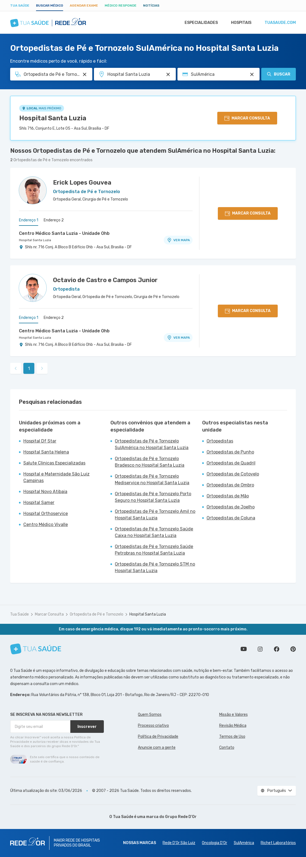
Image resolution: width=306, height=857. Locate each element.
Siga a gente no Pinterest (293, 649)
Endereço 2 (54, 220)
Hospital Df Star (39, 441)
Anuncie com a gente (157, 747)
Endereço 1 (28, 220)
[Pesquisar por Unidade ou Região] (168, 74)
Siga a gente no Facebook (276, 649)
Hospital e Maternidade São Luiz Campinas (56, 477)
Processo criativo (153, 725)
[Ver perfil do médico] (32, 190)
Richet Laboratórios (278, 843)
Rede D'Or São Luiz (179, 843)
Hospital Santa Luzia (52, 118)
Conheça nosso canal (243, 649)
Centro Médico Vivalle (45, 524)
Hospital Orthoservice (45, 513)
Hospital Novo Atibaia (45, 491)
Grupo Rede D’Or (181, 816)
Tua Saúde (19, 5)
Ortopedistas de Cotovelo (233, 474)
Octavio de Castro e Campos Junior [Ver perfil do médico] (105, 280)
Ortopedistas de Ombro (230, 485)
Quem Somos (150, 714)
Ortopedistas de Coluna (231, 518)
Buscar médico (49, 5)
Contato (226, 747)
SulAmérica (244, 843)
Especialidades (199, 22)
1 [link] (29, 368)
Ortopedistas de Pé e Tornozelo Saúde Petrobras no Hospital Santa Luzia (154, 550)
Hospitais (240, 22)
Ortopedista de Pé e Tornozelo (96, 614)
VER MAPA (178, 240)
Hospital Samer (38, 502)
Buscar (278, 74)
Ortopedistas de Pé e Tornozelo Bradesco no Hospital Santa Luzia (149, 462)
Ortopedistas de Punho (230, 452)
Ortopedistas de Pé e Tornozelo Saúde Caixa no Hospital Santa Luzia (154, 532)
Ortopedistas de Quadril (231, 463)
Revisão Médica (232, 725)
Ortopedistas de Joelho (231, 507)
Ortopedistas (220, 441)
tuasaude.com (280, 22)
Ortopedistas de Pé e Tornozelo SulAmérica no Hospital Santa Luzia (151, 444)
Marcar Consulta (49, 614)
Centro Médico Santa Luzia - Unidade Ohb (64, 233)
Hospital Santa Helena (46, 452)
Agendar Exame (84, 5)
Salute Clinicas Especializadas (54, 463)
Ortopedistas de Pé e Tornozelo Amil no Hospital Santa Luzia (155, 515)
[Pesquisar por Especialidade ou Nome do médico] (84, 74)
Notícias (151, 5)
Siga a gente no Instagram (260, 649)
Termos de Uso (232, 736)
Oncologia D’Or (214, 843)
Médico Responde (121, 5)
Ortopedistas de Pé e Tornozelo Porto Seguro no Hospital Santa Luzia (153, 497)
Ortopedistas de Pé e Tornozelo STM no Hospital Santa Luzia (155, 567)
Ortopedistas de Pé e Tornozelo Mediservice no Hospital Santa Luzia (152, 479)
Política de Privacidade (158, 736)
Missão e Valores (233, 714)
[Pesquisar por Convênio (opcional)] (252, 74)
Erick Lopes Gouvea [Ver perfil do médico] (82, 182)
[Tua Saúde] (35, 649)
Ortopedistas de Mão (228, 496)
